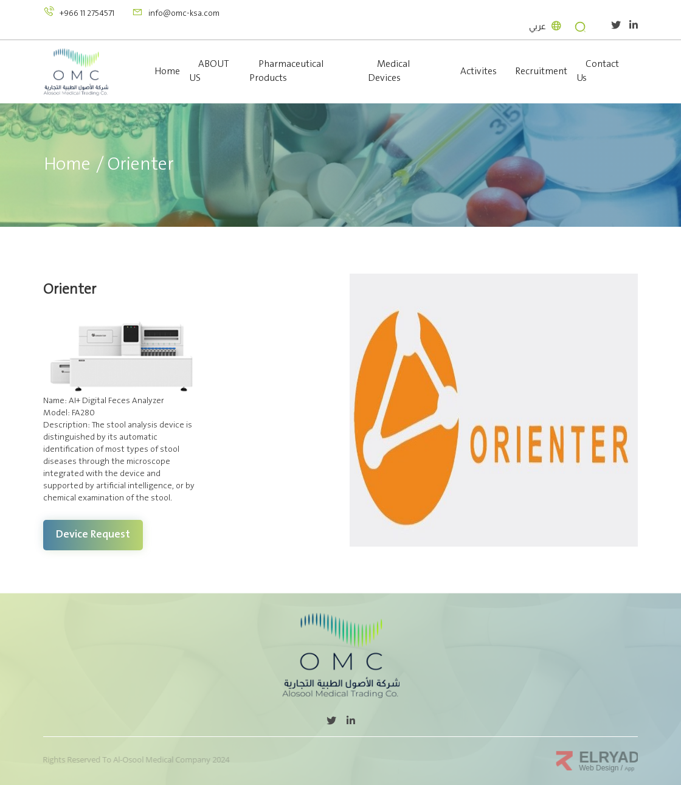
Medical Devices (389, 71)
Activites (478, 71)
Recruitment (541, 71)
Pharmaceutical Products (286, 71)
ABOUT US (209, 71)
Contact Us (597, 71)
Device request (93, 534)
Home (167, 71)
